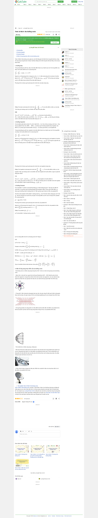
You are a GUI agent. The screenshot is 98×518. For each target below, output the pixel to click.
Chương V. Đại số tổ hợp (68, 193)
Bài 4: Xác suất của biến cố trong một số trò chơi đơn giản (72, 218)
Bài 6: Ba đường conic (68, 235)
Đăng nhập (80, 1)
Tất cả (18, 4)
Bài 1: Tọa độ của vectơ (69, 226)
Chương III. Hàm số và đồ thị (69, 152)
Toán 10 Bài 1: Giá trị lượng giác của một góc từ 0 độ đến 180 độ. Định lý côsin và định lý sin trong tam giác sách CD (73, 175)
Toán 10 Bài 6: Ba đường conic (22, 387)
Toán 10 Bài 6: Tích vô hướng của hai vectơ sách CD (72, 190)
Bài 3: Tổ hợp (67, 200)
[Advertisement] (49, 17)
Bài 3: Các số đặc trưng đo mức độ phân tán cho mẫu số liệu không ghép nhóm (73, 214)
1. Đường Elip (19, 50)
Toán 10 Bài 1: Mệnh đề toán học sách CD (73, 136)
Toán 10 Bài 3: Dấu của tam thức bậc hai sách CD (73, 160)
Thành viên (74, 1)
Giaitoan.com (16, 28)
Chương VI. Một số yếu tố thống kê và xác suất (72, 205)
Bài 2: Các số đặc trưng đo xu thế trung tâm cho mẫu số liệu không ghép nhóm (72, 211)
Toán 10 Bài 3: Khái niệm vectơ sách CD (72, 180)
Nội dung (18, 34)
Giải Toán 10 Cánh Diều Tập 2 (53, 392)
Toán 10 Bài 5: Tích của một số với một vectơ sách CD (72, 187)
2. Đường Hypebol (20, 52)
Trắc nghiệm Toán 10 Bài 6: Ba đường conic (28, 385)
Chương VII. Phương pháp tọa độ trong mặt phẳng (72, 223)
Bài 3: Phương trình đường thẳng (71, 231)
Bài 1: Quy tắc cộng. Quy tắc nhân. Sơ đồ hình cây (73, 196)
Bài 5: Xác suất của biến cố (70, 220)
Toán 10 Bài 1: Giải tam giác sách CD (72, 178)
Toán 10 (20, 28)
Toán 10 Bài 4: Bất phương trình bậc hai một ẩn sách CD (72, 163)
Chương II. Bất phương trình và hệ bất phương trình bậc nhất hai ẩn (71, 142)
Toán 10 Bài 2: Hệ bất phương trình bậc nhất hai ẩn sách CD (72, 149)
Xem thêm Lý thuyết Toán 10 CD (38, 472)
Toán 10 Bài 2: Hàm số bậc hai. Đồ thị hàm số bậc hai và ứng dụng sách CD (72, 156)
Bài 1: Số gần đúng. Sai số (69, 208)
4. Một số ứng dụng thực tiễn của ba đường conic (27, 56)
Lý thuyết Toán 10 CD (28, 28)
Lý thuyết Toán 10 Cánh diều (70, 131)
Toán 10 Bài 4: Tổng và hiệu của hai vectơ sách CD (73, 183)
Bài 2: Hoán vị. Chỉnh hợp (69, 198)
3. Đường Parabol (20, 54)
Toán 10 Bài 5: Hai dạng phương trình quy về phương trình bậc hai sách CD (73, 167)
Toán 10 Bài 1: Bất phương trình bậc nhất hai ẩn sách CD (73, 145)
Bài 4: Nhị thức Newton (69, 202)
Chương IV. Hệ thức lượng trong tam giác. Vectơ (72, 171)
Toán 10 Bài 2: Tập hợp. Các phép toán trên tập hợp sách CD (72, 138)
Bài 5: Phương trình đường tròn (70, 233)
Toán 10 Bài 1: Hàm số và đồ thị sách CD (73, 154)
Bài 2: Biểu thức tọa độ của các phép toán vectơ (73, 229)
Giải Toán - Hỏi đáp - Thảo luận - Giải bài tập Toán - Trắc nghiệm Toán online (23, 1)
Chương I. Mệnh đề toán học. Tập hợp (71, 134)
